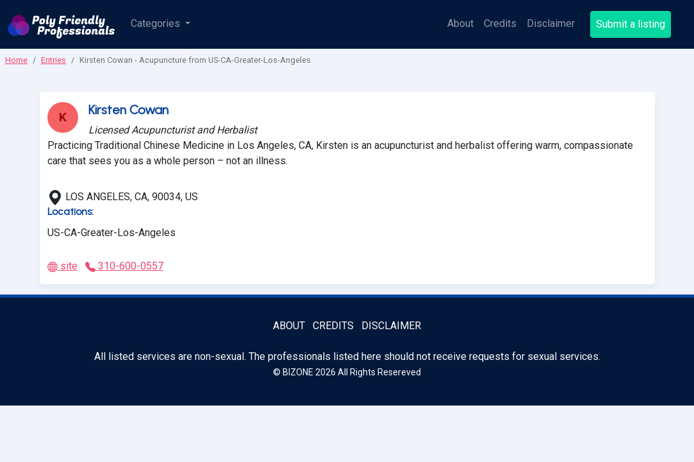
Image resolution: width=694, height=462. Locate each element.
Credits (500, 23)
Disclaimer (551, 23)
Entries (53, 60)
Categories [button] (157, 23)
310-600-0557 (124, 266)
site (62, 266)
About (460, 23)
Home (16, 60)
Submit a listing (630, 24)
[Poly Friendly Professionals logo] (61, 24)
